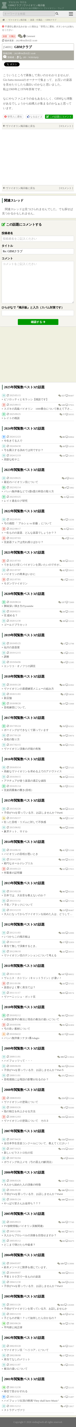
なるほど (34, 116)
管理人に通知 (13, 116)
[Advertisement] (38, 156)
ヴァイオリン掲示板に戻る (20, 126)
